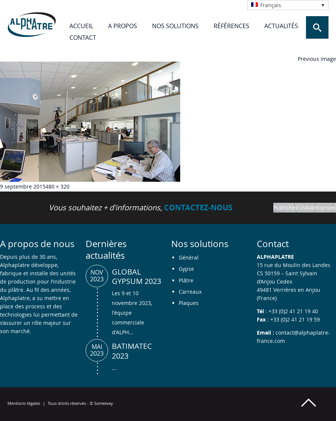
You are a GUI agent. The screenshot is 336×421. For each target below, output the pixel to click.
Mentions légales (24, 403)
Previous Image (317, 58)
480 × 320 (57, 186)
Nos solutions (175, 26)
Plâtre (186, 280)
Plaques (189, 302)
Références (231, 26)
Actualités (281, 26)
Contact (82, 37)
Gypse (186, 268)
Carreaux (190, 291)
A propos (122, 26)
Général (189, 257)
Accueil (81, 26)
